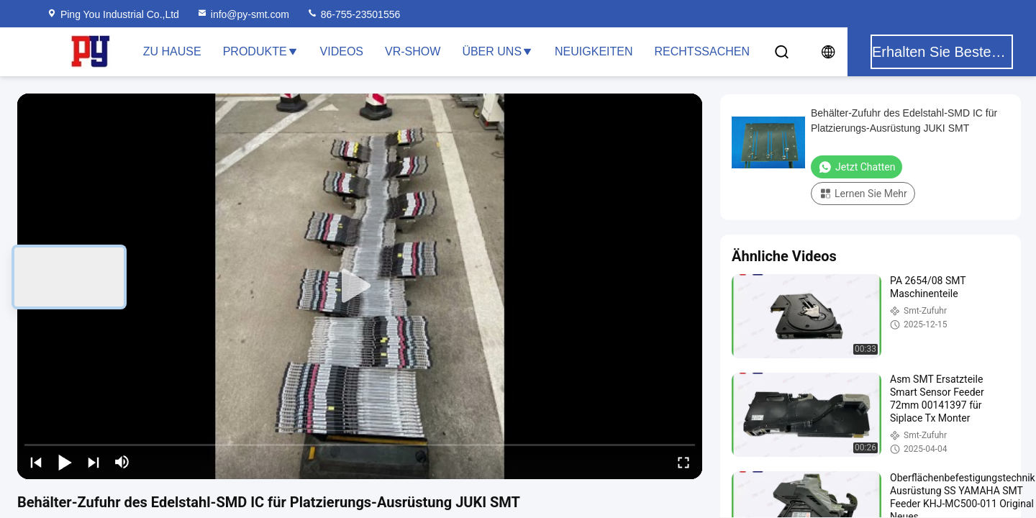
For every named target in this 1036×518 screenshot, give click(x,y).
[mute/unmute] (122, 462)
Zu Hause (172, 51)
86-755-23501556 (353, 14)
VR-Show (412, 51)
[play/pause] (64, 462)
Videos (341, 51)
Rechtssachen (702, 51)
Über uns (497, 51)
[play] (360, 286)
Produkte (261, 51)
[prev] (36, 462)
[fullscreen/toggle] (683, 462)
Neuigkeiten (593, 51)
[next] (93, 462)
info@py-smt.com (242, 14)
